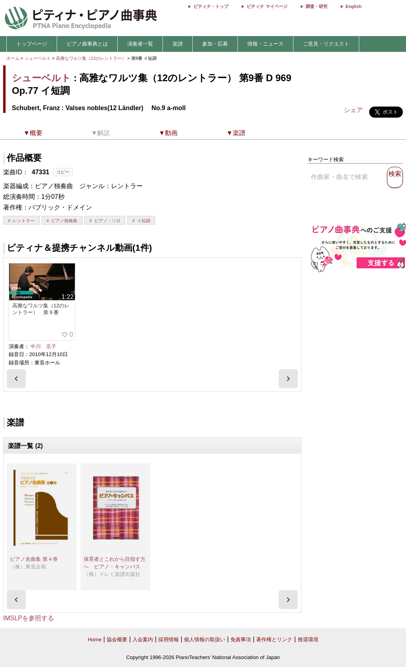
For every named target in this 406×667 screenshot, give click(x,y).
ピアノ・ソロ (107, 220)
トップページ (31, 44)
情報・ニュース (265, 44)
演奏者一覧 (140, 44)
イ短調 (143, 220)
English (354, 6)
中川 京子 (43, 346)
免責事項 (240, 639)
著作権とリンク (274, 639)
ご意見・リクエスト (326, 44)
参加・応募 (215, 44)
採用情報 (168, 639)
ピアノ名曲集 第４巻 (34, 559)
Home (95, 639)
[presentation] (16, 378)
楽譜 (177, 44)
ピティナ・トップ (210, 6)
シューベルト (38, 58)
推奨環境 (308, 639)
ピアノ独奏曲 (64, 220)
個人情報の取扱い (204, 639)
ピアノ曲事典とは (87, 44)
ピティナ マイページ (267, 6)
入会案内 (142, 639)
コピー (62, 172)
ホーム (12, 58)
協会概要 (117, 639)
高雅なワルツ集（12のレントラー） (92, 58)
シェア (353, 110)
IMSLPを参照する (28, 618)
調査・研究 (316, 6)
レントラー (23, 220)
